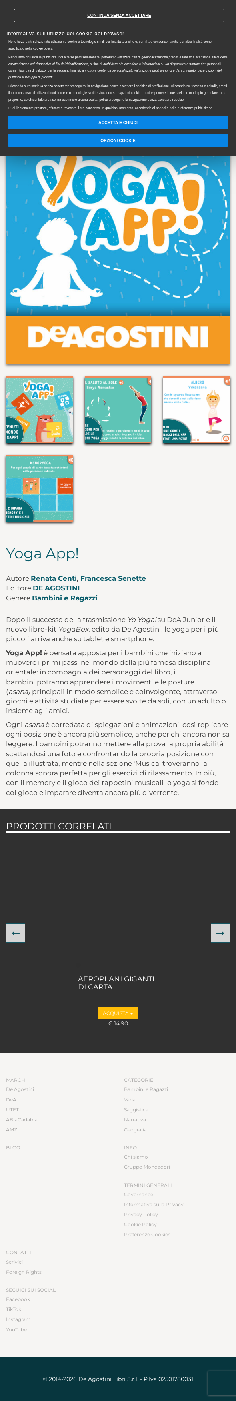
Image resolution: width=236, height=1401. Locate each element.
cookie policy (42, 48)
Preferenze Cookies (147, 1234)
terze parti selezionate (83, 57)
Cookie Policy (140, 1224)
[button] (15, 933)
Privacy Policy (141, 1214)
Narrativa (135, 1120)
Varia (130, 1100)
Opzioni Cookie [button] (118, 140)
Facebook (18, 1299)
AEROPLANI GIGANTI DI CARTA (116, 983)
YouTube (16, 1330)
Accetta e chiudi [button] (118, 122)
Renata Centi (54, 578)
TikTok (13, 1309)
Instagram (18, 1319)
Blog (13, 1148)
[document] (118, 57)
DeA (11, 1100)
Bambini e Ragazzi (65, 598)
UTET (12, 1110)
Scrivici (14, 1262)
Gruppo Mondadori (147, 1167)
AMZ (11, 1130)
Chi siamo (136, 1157)
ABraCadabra (22, 1120)
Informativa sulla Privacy (154, 1204)
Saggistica (136, 1110)
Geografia (135, 1130)
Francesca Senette (113, 578)
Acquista (118, 1013)
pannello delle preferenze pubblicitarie (184, 108)
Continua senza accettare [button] (119, 15)
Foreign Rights (24, 1272)
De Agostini (56, 588)
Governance (138, 1194)
